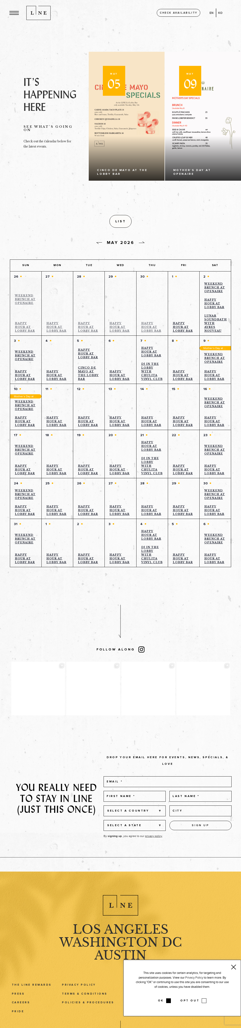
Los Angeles (121, 938)
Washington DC (120, 951)
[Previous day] (99, 244)
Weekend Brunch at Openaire (25, 300)
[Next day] (142, 244)
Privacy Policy (79, 993)
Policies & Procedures (88, 1011)
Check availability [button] (178, 13)
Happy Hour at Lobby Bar (25, 328)
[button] (14, 13)
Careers (21, 1011)
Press (18, 1002)
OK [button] (161, 1000)
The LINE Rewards (32, 993)
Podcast (209, 1020)
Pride (18, 1020)
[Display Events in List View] (170, 222)
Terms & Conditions (84, 1002)
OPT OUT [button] (189, 1000)
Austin (120, 964)
